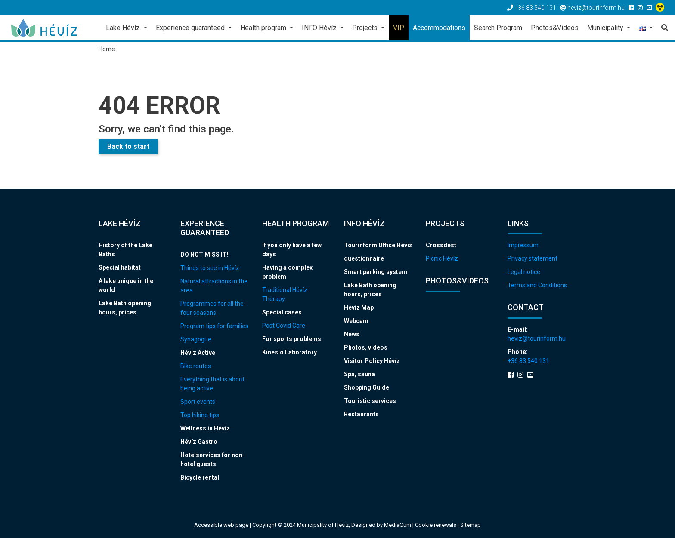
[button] (646, 28)
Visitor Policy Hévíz (372, 360)
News (351, 334)
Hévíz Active (197, 352)
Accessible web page (221, 525)
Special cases (282, 312)
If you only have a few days (292, 250)
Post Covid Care (283, 325)
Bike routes (195, 366)
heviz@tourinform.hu (537, 338)
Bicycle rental (199, 477)
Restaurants (361, 414)
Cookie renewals (436, 525)
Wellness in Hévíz (205, 428)
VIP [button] (398, 28)
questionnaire (364, 258)
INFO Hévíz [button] (320, 28)
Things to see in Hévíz (209, 267)
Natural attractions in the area (214, 286)
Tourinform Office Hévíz (378, 245)
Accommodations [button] (439, 28)
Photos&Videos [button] (555, 28)
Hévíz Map (359, 307)
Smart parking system (375, 271)
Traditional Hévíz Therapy (284, 294)
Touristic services (370, 400)
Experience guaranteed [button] (191, 28)
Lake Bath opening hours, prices (125, 308)
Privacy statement (532, 258)
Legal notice (524, 271)
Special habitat (120, 267)
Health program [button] (264, 28)
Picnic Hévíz (442, 258)
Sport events (197, 401)
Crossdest (441, 245)
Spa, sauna (359, 374)
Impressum (523, 245)
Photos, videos (365, 347)
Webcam (356, 320)
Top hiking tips (199, 415)
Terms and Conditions (537, 285)
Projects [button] (365, 28)
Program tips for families (214, 326)
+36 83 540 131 (528, 360)
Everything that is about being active (212, 384)
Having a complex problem (287, 272)
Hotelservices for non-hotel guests (212, 459)
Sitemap (470, 525)
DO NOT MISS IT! (204, 254)
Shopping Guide (366, 387)
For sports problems (291, 338)
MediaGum (397, 525)
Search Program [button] (498, 28)
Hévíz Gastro (198, 441)
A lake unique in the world (126, 285)
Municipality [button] (606, 28)
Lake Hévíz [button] (124, 28)
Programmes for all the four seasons (212, 308)
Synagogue (195, 339)
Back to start (128, 146)
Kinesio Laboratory (289, 352)
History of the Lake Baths (125, 250)
